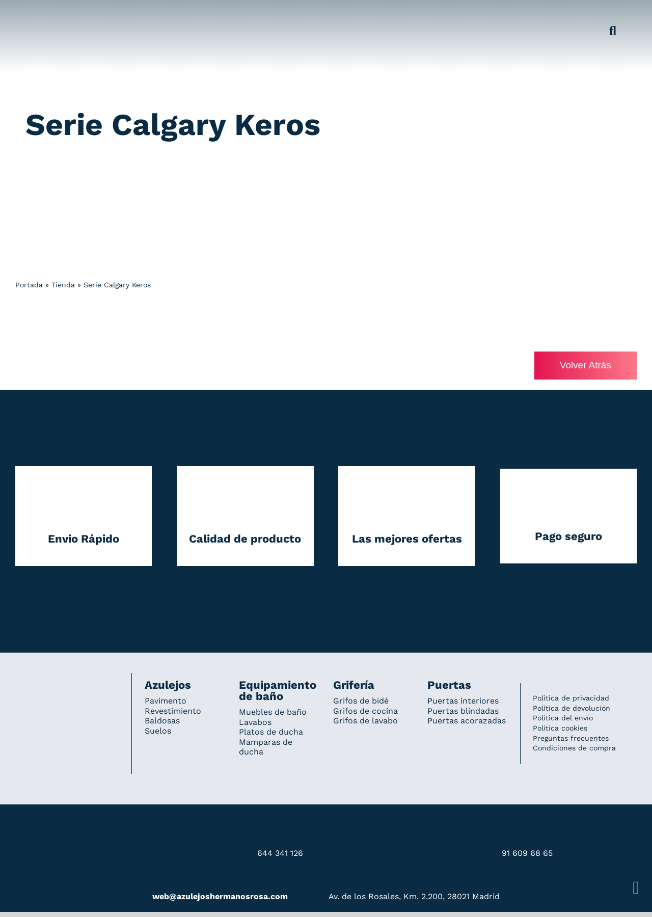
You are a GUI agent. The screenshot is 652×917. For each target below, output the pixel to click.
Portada (29, 285)
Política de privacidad (571, 698)
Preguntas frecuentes (571, 738)
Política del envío (563, 718)
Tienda (63, 285)
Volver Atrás (585, 365)
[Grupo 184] (35, 14)
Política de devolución (571, 708)
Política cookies (560, 728)
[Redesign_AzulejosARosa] (67, 687)
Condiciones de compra (574, 748)
